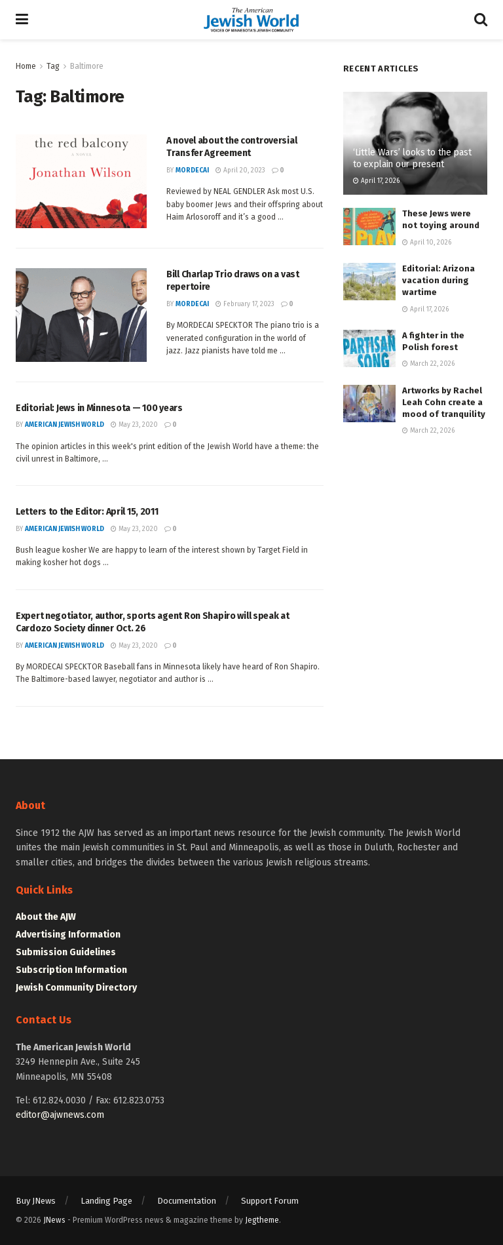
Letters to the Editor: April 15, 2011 (87, 511)
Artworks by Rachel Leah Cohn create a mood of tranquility (443, 402)
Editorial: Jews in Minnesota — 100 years (99, 408)
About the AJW (46, 916)
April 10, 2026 (426, 243)
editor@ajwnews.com (60, 1114)
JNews (54, 1220)
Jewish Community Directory (76, 987)
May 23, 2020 (134, 425)
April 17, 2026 (376, 181)
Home (26, 66)
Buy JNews (36, 1201)
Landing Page (106, 1201)
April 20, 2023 (240, 170)
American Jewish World (64, 425)
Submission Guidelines (66, 952)
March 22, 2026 (428, 364)
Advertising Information (68, 934)
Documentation (186, 1201)
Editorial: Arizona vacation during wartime (438, 280)
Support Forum (270, 1201)
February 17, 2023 (244, 304)
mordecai (192, 170)
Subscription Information (71, 970)
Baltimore (86, 66)
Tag (53, 66)
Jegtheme (262, 1220)
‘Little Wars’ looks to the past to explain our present (412, 158)
